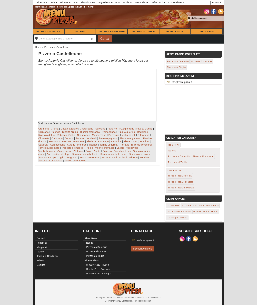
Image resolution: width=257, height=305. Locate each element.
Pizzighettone (126, 128)
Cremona (43, 128)
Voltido (68, 160)
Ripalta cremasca (90, 131)
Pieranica (116, 141)
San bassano (57, 144)
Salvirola (43, 144)
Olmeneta (43, 138)
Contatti (41, 238)
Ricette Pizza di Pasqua (181, 187)
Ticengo (93, 144)
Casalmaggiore (69, 128)
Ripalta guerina (126, 131)
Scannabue (83, 135)
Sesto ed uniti (109, 157)
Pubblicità (42, 242)
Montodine (80, 160)
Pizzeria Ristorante (112, 31)
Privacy (41, 260)
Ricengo (55, 131)
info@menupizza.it (197, 18)
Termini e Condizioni (47, 256)
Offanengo (143, 135)
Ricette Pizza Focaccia (180, 182)
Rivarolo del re (46, 135)
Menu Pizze (141, 2)
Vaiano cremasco (105, 147)
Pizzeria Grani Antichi (179, 211)
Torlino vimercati (109, 144)
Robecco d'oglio (66, 135)
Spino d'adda (93, 151)
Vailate (120, 147)
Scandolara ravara (139, 154)
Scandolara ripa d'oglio (51, 157)
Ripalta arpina (70, 131)
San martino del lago (58, 154)
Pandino (112, 128)
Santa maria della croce (113, 154)
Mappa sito (42, 247)
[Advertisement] (97, 95)
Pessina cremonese (73, 141)
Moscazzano (99, 135)
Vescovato (132, 147)
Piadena (91, 141)
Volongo (78, 151)
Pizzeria (80, 31)
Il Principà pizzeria (177, 217)
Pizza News (207, 31)
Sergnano (71, 157)
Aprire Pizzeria (176, 2)
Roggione (142, 131)
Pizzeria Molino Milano (205, 211)
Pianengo (103, 141)
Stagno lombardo (77, 144)
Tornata (124, 144)
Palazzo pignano (108, 138)
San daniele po (122, 151)
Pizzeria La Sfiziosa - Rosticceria (200, 205)
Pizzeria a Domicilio (48, 31)
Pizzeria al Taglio (143, 31)
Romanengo (109, 131)
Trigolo (89, 147)
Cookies (41, 265)
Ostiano (69, 138)
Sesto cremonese (89, 157)
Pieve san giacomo (130, 138)
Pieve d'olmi (130, 141)
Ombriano (57, 138)
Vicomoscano (64, 151)
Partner (41, 251)
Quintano (43, 131)
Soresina (100, 128)
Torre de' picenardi (141, 144)
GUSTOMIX (173, 205)
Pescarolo (54, 141)
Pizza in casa (88, 2)
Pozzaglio (113, 135)
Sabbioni (144, 141)
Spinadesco (55, 160)
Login (216, 2)
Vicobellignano (46, 151)
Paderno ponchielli (86, 138)
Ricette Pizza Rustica (180, 176)
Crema (54, 128)
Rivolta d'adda (144, 128)
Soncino (144, 157)
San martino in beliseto (85, 154)
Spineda (107, 151)
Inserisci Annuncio (142, 248)
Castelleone (86, 128)
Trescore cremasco (72, 147)
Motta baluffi (129, 135)
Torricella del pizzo (48, 147)
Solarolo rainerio (128, 157)
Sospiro (42, 160)
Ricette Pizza (175, 31)
